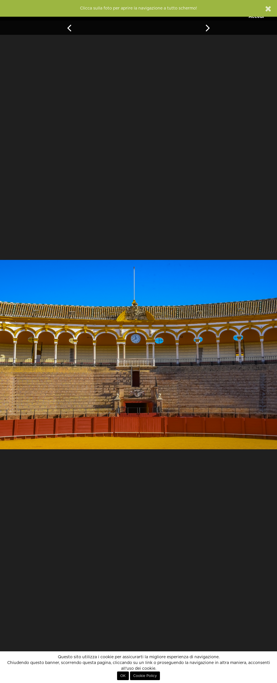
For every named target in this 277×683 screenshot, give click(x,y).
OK (123, 676)
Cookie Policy (145, 676)
